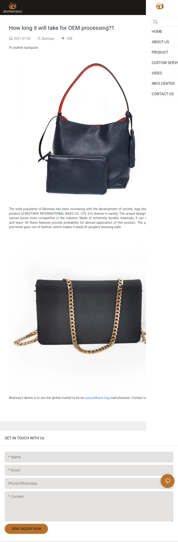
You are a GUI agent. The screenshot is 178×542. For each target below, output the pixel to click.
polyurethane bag (97, 398)
